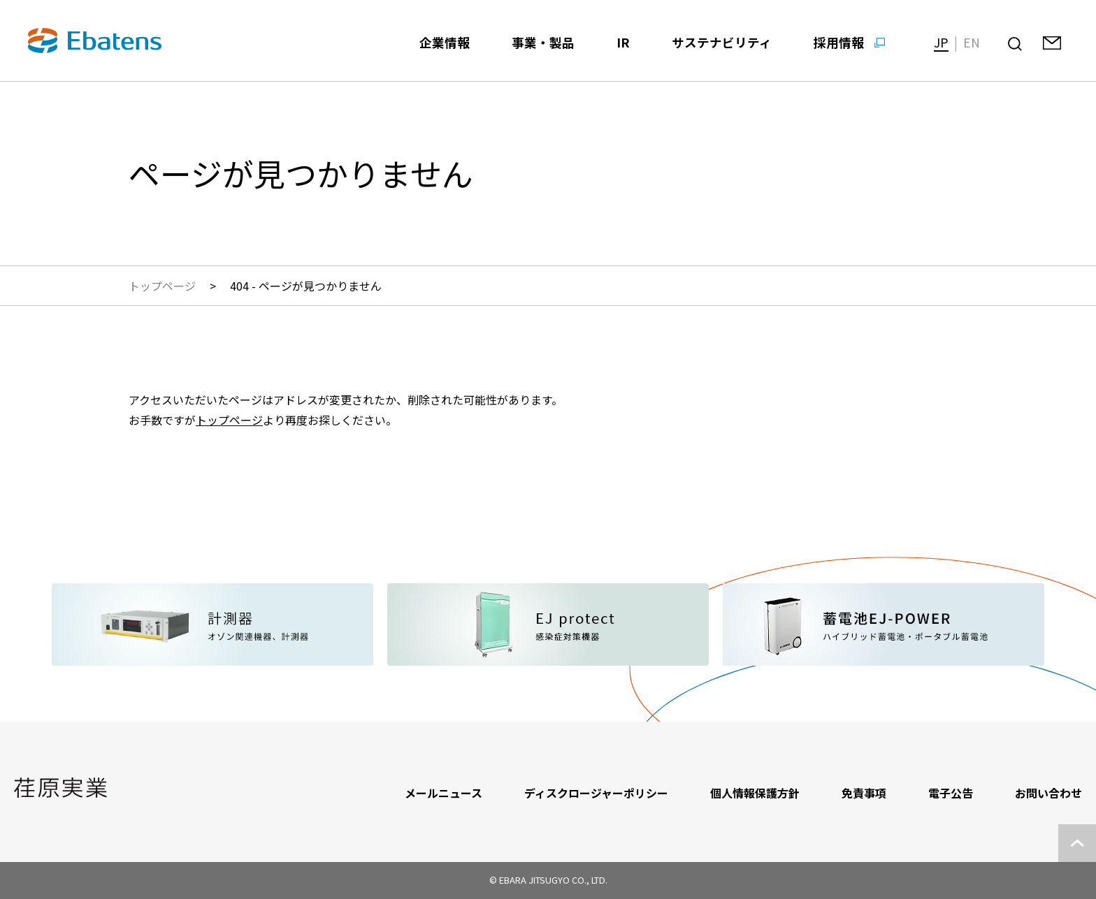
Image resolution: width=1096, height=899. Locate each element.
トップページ (162, 285)
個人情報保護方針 (755, 792)
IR (623, 42)
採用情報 (839, 42)
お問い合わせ (1048, 792)
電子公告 (950, 792)
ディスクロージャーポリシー (596, 792)
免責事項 (864, 792)
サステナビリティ (722, 42)
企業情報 (444, 42)
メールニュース (443, 792)
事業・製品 (543, 42)
